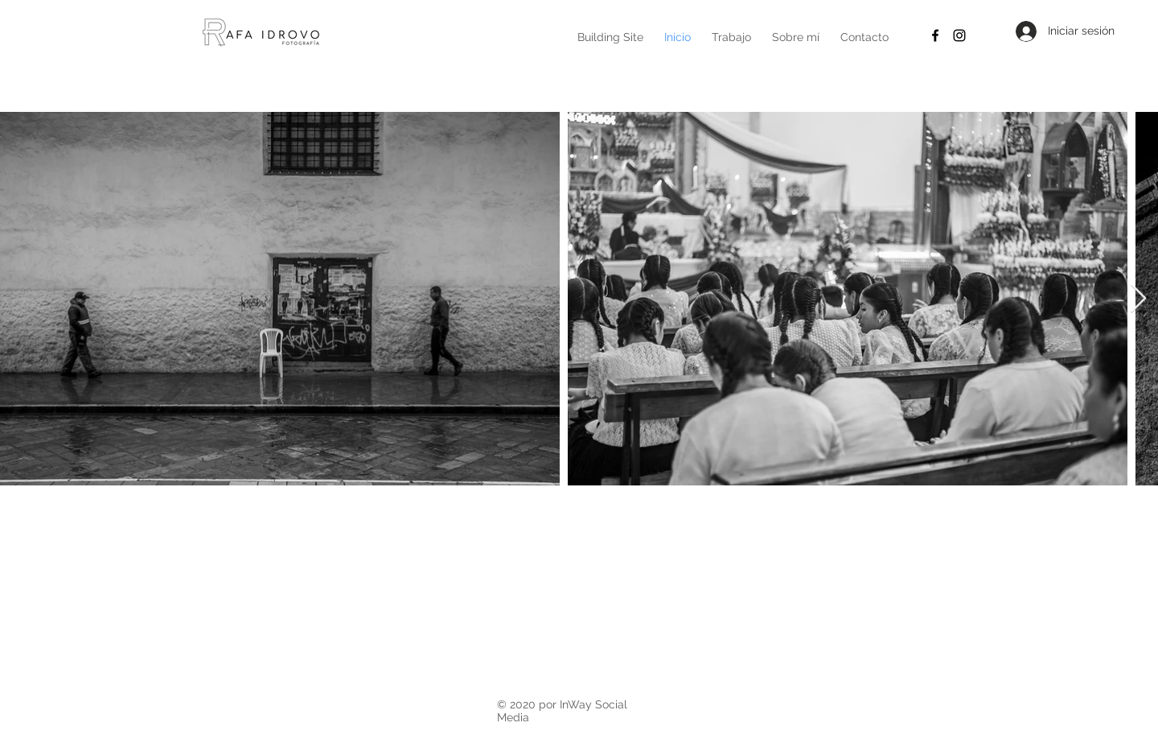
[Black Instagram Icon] (959, 35)
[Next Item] (1138, 299)
